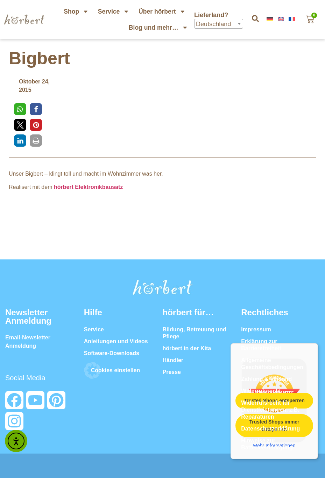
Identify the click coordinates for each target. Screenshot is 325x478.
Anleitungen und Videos (116, 341)
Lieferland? (212, 15)
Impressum (256, 329)
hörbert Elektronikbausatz (88, 187)
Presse (172, 372)
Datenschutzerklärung (270, 429)
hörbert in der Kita (187, 348)
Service (113, 11)
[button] (20, 109)
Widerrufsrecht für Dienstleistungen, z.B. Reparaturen (270, 410)
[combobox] (218, 24)
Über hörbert (162, 11)
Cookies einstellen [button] (115, 370)
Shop (76, 11)
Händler (173, 360)
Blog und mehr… (158, 27)
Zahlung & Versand (266, 379)
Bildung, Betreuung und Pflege (194, 332)
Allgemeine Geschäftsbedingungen (272, 363)
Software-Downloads (111, 353)
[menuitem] (270, 19)
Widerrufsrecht (261, 391)
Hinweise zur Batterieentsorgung (267, 443)
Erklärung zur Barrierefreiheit (261, 344)
